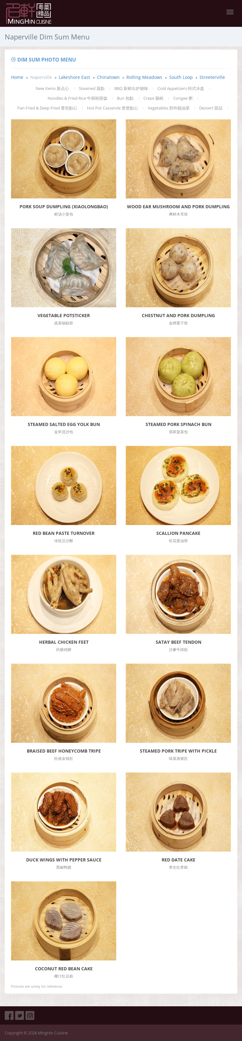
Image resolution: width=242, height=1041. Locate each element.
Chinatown (108, 77)
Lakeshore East (74, 77)
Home (17, 77)
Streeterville (212, 77)
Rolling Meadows (144, 77)
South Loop (181, 77)
